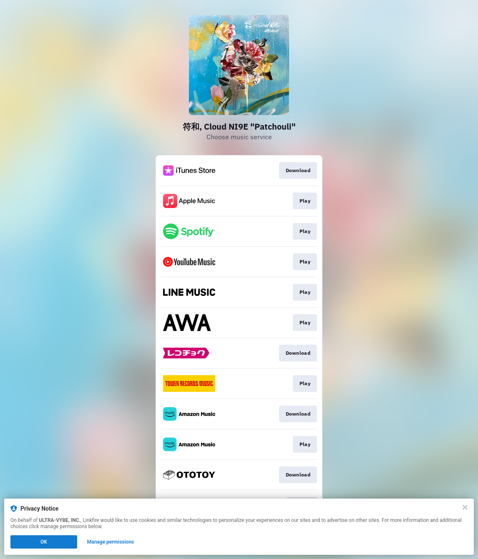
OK (43, 542)
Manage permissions (110, 542)
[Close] (465, 507)
